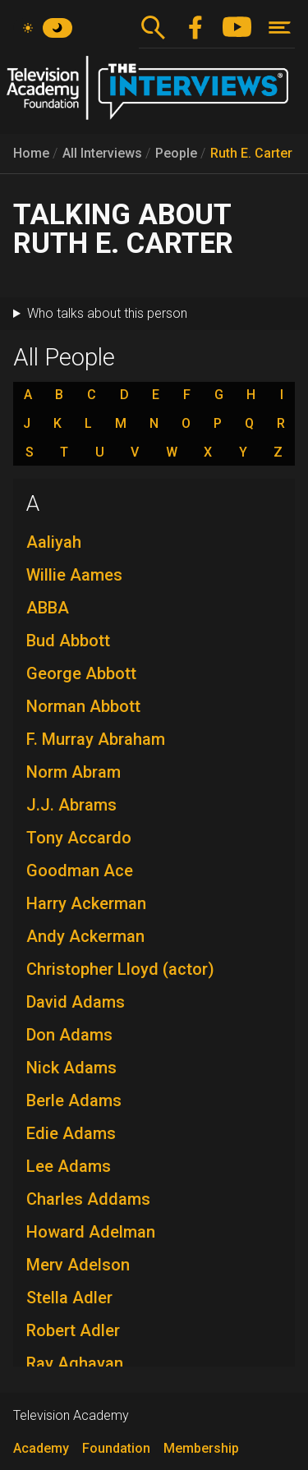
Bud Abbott (68, 640)
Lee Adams (68, 1166)
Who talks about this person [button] (107, 313)
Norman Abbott (83, 706)
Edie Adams (71, 1133)
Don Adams (69, 1035)
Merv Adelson (78, 1265)
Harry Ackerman (86, 903)
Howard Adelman (90, 1232)
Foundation (116, 1448)
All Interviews (102, 153)
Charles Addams (88, 1199)
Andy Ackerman (85, 936)
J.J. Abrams (71, 805)
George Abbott (81, 673)
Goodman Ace (79, 870)
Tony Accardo (78, 838)
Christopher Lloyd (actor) (120, 969)
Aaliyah (53, 542)
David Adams (75, 1002)
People (176, 153)
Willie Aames (74, 575)
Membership (201, 1448)
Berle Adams (74, 1100)
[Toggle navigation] (279, 27)
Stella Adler (69, 1297)
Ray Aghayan (74, 1363)
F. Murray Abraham (95, 739)
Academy (41, 1448)
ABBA (47, 608)
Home (31, 153)
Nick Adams (71, 1067)
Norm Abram (73, 772)
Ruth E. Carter (251, 153)
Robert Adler (73, 1330)
